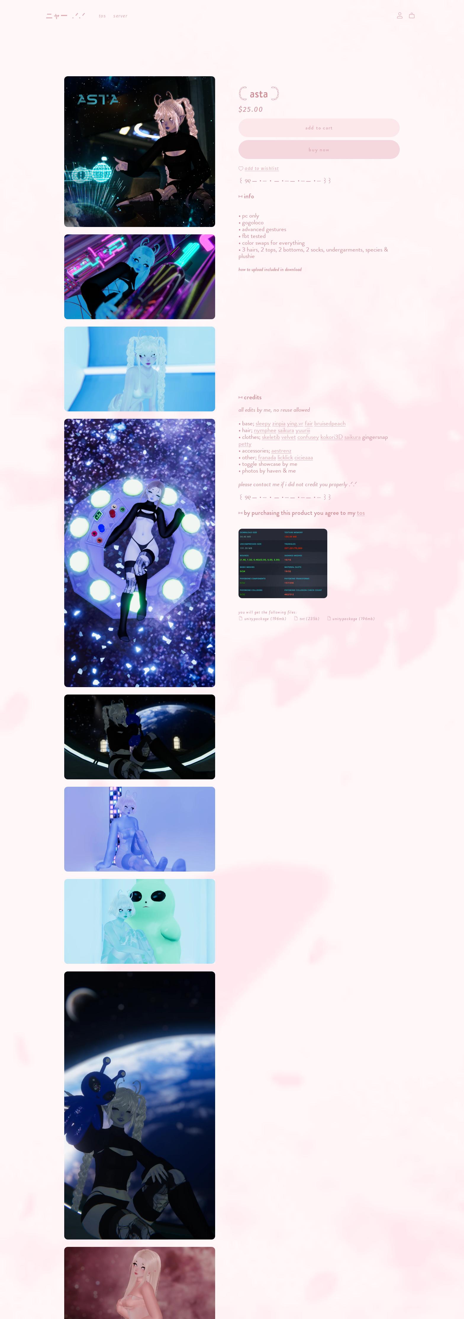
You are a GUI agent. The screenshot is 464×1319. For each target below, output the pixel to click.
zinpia (279, 423)
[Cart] (414, 16)
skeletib (271, 437)
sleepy (263, 423)
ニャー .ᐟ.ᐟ (65, 16)
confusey (308, 437)
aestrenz (281, 450)
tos (102, 16)
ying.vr (295, 423)
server (120, 16)
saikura (286, 430)
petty (245, 443)
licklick (285, 457)
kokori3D (331, 437)
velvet (288, 437)
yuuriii (303, 430)
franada (267, 457)
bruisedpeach (330, 423)
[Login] (399, 14)
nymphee (265, 430)
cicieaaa (303, 457)
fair (309, 423)
